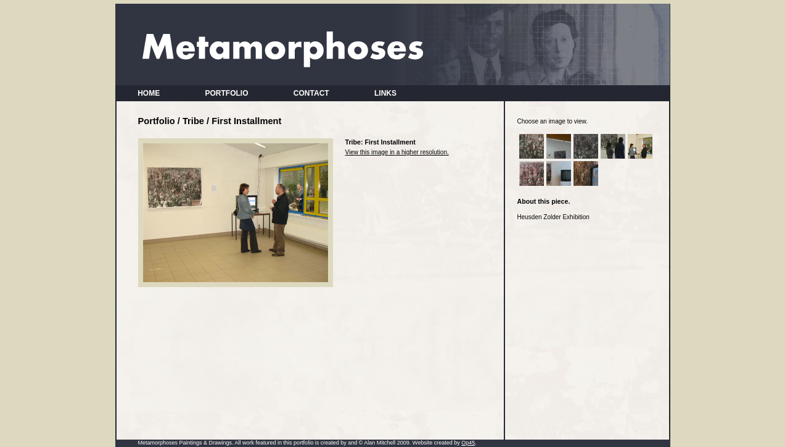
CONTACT (311, 93)
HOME (149, 93)
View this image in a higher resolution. (397, 152)
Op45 (468, 443)
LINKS (385, 93)
